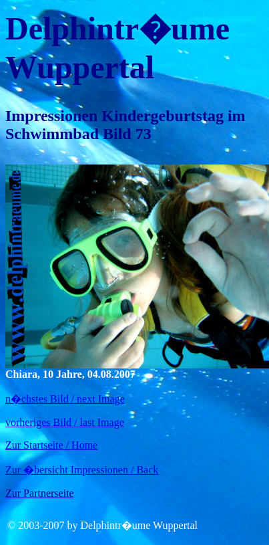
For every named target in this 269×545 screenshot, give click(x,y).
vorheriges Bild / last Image (64, 422)
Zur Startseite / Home (51, 445)
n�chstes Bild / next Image (65, 399)
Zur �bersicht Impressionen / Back (81, 469)
